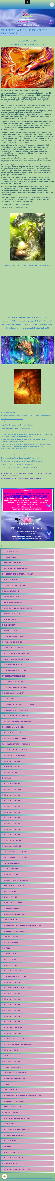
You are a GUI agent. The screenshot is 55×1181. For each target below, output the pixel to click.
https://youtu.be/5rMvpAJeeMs (40, 324)
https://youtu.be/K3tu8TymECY (39, 321)
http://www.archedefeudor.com (12, 419)
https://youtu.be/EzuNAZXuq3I (36, 328)
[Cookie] (4, 1176)
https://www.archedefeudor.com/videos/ (24, 467)
